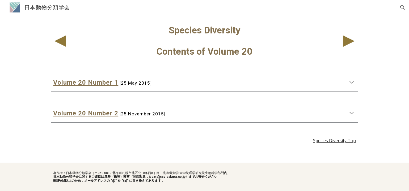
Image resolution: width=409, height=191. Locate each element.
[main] (204, 40)
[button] (402, 7)
